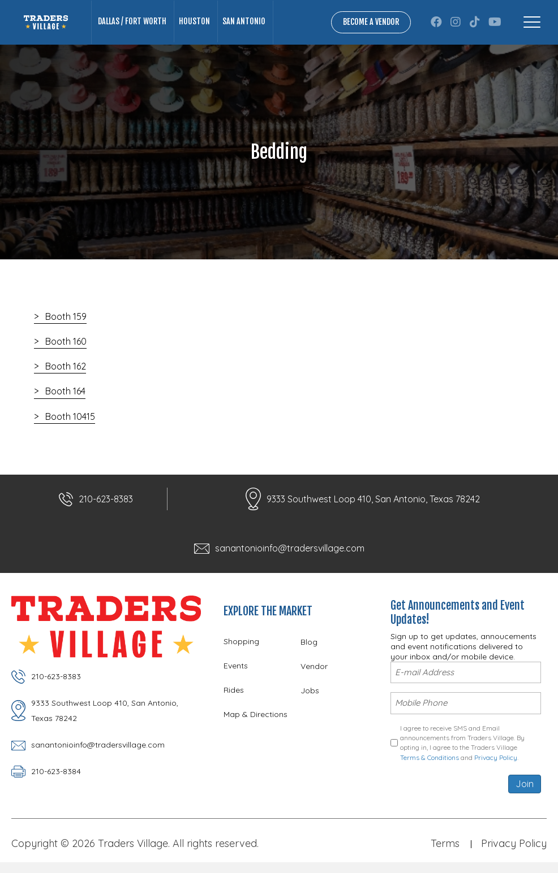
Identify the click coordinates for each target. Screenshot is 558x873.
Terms (445, 842)
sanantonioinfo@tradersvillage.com (289, 548)
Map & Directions (255, 714)
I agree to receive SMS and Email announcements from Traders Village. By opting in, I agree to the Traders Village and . (462, 742)
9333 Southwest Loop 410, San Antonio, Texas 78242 (373, 499)
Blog (309, 642)
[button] (436, 22)
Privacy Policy (495, 756)
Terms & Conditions (429, 756)
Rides (234, 690)
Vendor (314, 666)
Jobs (310, 690)
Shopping (241, 641)
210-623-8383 (106, 499)
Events (236, 666)
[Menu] (532, 22)
